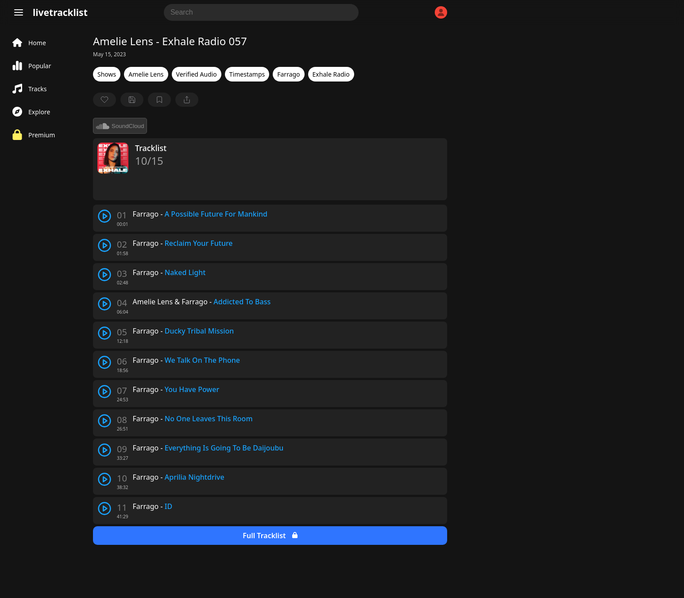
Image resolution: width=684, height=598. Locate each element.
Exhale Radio (331, 74)
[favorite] (104, 100)
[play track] (104, 216)
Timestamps (247, 74)
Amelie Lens (145, 74)
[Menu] (18, 12)
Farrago (288, 74)
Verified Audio (196, 74)
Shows (106, 74)
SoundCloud (120, 125)
